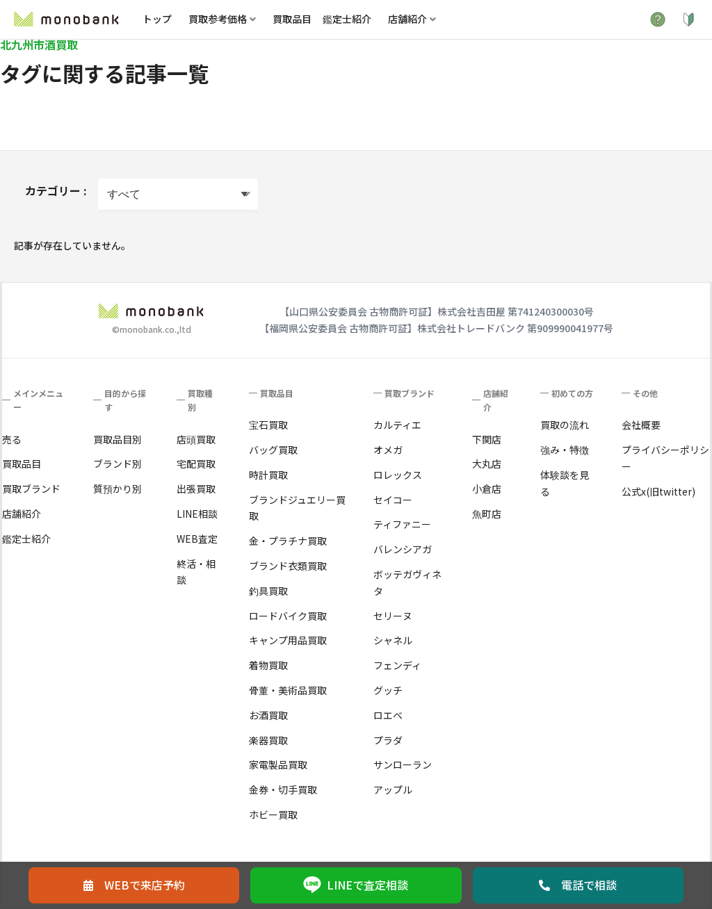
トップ (157, 19)
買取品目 (292, 19)
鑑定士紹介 (347, 19)
